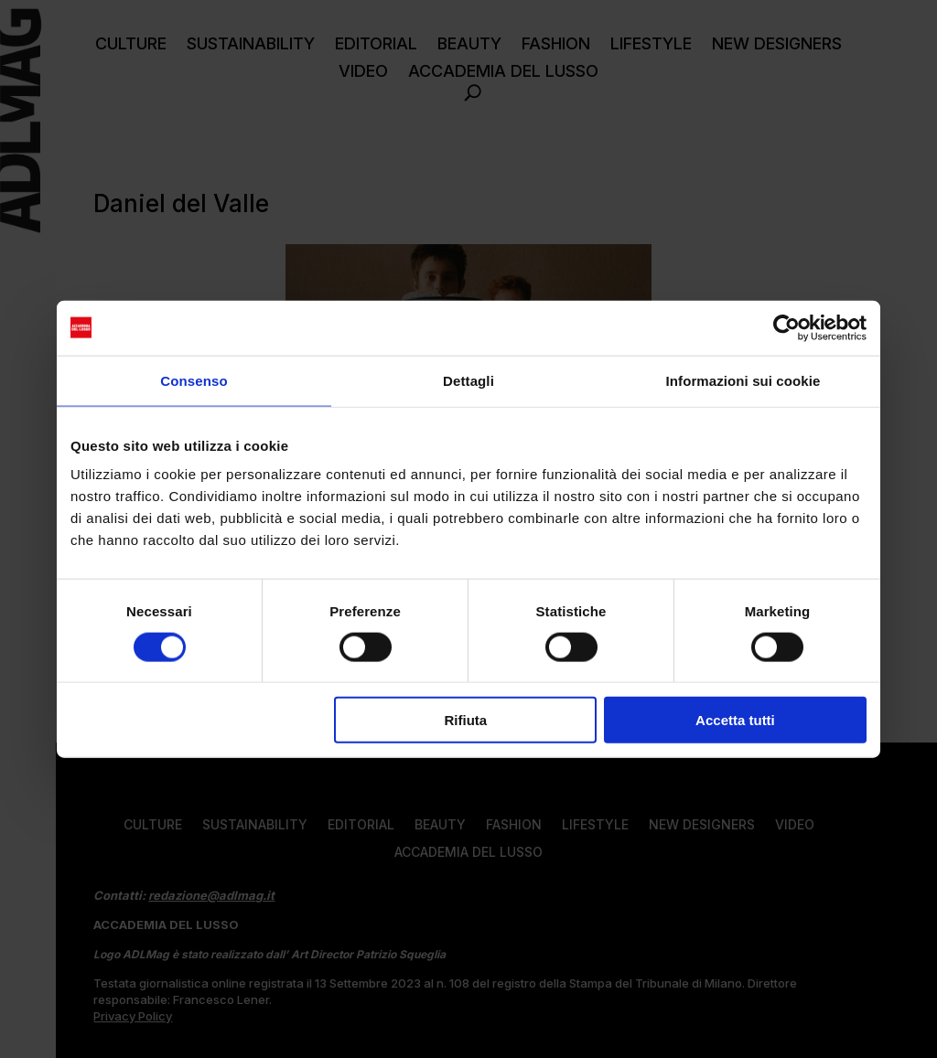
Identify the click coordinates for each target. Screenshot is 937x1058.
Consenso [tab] (193, 380)
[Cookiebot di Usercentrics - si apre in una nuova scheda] (786, 327)
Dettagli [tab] (468, 380)
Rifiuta (466, 720)
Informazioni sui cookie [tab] (743, 380)
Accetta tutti (735, 720)
